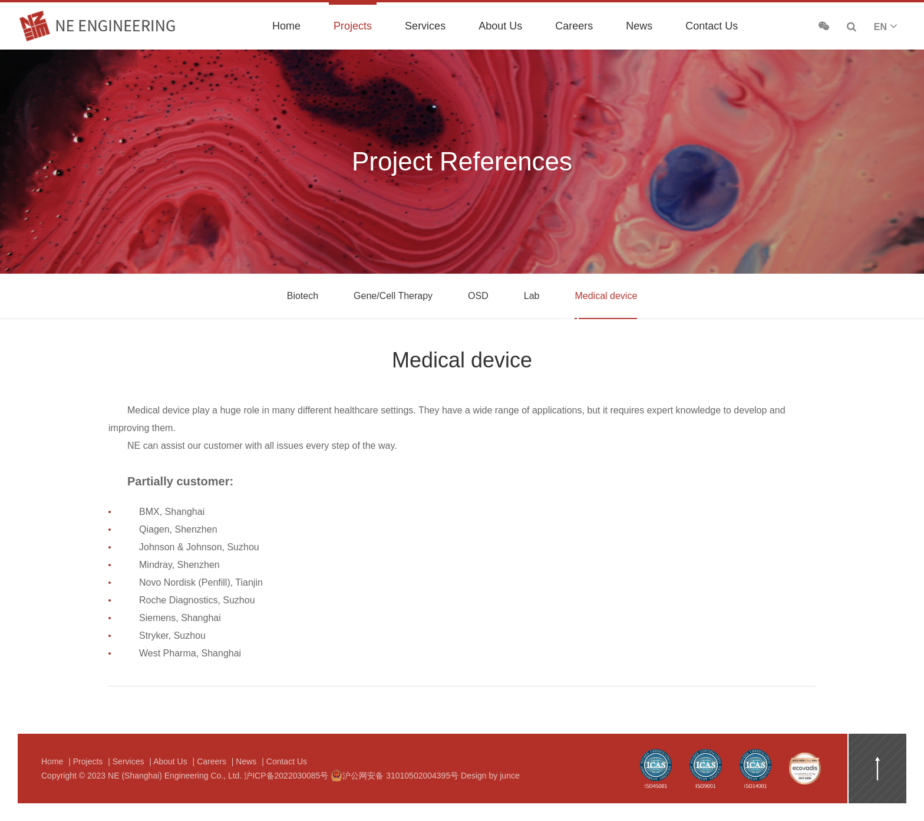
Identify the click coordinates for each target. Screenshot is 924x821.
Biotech (302, 296)
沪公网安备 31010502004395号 (394, 775)
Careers (574, 26)
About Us (500, 26)
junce (509, 775)
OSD (478, 296)
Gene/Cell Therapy (393, 296)
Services (425, 26)
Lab (532, 296)
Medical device (606, 296)
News (639, 26)
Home (286, 26)
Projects (353, 26)
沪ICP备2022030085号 (286, 775)
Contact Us (711, 26)
